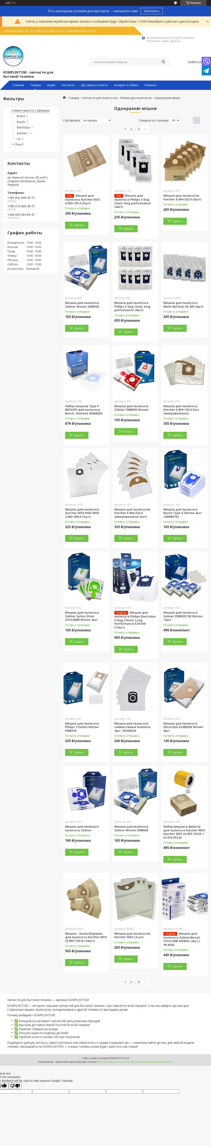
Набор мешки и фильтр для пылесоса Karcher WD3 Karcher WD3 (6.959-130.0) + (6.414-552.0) (184, 832)
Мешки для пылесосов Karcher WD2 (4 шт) (132, 935)
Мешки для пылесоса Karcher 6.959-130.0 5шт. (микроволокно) (181, 409)
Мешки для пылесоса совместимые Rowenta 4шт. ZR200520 (132, 727)
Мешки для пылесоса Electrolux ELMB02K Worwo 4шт (183, 727)
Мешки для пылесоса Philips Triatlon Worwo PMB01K (82, 727)
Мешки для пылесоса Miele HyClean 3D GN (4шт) (183, 304)
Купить (79, 225)
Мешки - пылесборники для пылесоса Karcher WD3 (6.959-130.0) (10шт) (86, 937)
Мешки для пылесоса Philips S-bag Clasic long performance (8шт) (132, 306)
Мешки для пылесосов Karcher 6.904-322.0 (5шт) (182, 197)
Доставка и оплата (94, 85)
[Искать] (163, 62)
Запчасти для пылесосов (99, 98)
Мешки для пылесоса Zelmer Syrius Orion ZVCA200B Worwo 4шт (82, 616)
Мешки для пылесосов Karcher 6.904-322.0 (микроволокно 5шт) (132, 513)
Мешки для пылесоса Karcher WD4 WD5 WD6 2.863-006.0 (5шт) (82, 513)
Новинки (150, 85)
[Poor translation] (15, 1086)
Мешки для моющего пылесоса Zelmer (82, 828)
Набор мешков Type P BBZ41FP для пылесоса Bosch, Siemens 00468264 (83, 409)
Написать (151, 11)
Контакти (68, 85)
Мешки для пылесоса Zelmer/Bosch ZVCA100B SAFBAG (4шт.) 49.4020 (181, 939)
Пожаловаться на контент (115, 1062)
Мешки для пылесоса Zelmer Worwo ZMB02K (82, 304)
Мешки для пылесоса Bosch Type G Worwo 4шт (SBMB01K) (182, 513)
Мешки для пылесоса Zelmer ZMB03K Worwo (131, 408)
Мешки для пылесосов (136, 98)
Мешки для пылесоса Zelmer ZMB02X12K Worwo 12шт (183, 616)
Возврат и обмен (126, 85)
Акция (51, 85)
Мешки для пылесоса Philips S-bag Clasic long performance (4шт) (132, 201)
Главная (18, 85)
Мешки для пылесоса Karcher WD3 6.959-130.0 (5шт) (82, 199)
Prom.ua (124, 1058)
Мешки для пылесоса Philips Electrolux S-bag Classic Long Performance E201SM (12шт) (135, 619)
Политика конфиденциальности (153, 1062)
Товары (35, 85)
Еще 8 (19, 144)
